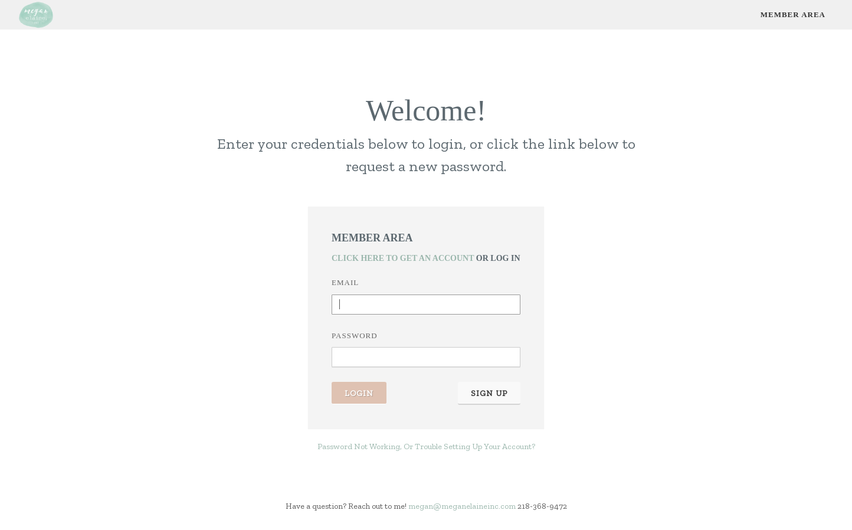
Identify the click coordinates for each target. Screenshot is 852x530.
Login (359, 393)
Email (345, 282)
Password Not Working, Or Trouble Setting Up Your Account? (426, 446)
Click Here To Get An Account (403, 258)
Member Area (793, 14)
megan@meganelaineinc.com (462, 506)
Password (355, 335)
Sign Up (489, 393)
